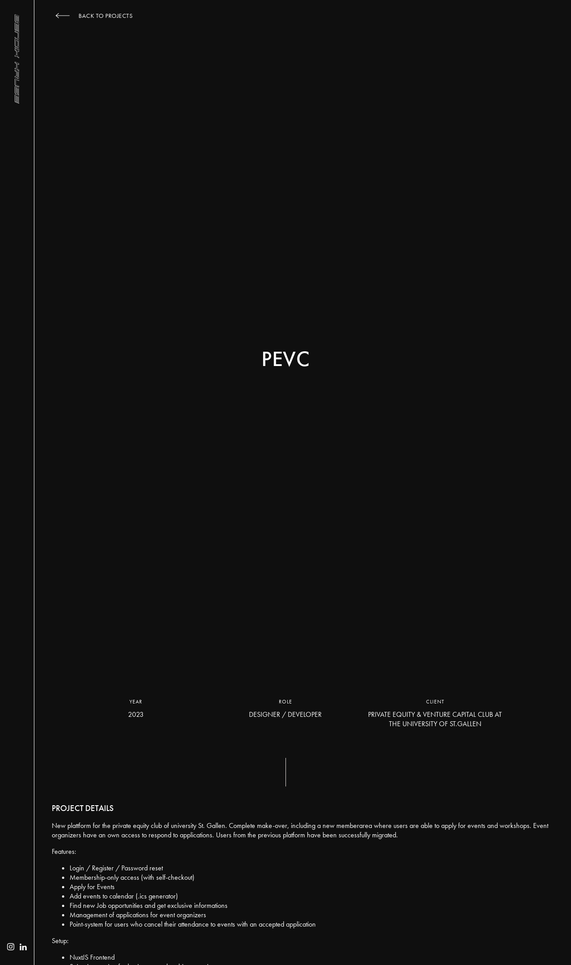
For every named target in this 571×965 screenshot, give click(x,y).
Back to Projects (105, 16)
